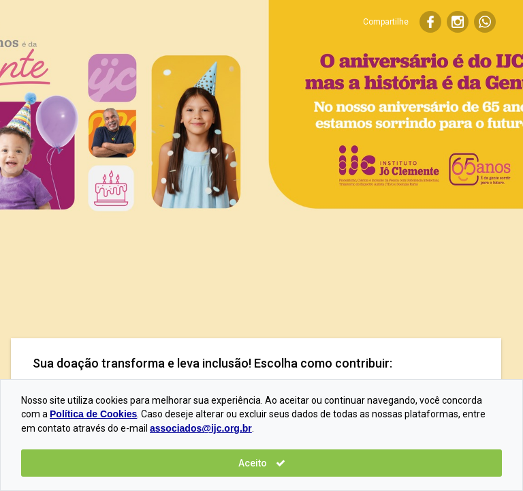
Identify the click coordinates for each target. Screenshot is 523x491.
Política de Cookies (93, 413)
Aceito (261, 463)
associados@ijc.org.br (201, 428)
